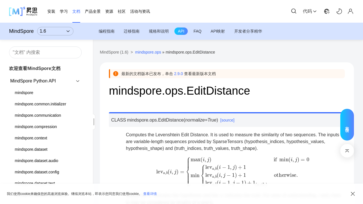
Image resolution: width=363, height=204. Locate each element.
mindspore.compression (36, 126)
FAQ (197, 31)
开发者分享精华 (248, 31)
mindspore (24, 92)
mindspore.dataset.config (37, 172)
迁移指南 (132, 31)
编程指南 (107, 31)
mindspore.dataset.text (35, 183)
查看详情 (150, 194)
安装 (51, 11)
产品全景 (93, 11)
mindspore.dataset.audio (36, 160)
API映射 (218, 31)
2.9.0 (178, 73)
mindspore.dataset (31, 149)
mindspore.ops (148, 52)
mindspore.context (31, 138)
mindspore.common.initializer (40, 104)
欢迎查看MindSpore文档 (34, 68)
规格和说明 (159, 31)
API (181, 31)
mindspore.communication (38, 115)
